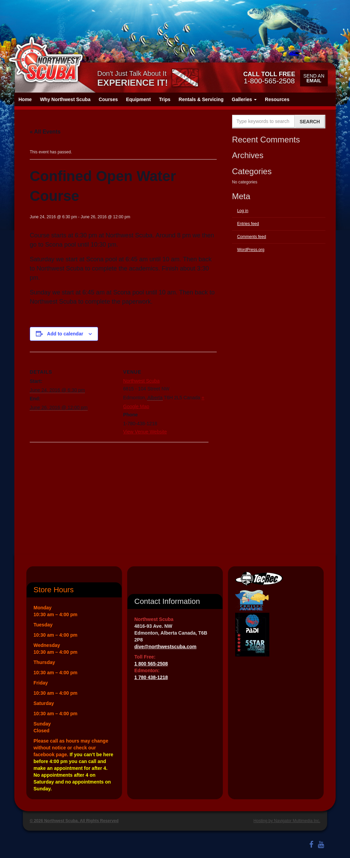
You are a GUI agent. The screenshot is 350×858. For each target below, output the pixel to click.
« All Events (45, 132)
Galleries (244, 99)
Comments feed (251, 236)
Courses (108, 99)
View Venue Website (145, 431)
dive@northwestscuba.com (165, 646)
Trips (164, 99)
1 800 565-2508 (151, 663)
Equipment (138, 99)
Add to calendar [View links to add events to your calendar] (65, 333)
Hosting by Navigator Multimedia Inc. (287, 820)
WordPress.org (251, 249)
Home (25, 99)
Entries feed (248, 223)
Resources (277, 99)
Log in (242, 210)
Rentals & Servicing (201, 99)
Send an (314, 78)
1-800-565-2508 (269, 77)
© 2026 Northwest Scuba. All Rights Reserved (74, 820)
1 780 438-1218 (151, 677)
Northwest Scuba (141, 381)
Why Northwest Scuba (65, 99)
